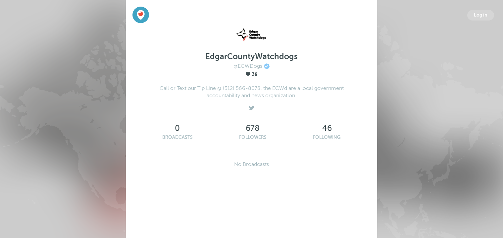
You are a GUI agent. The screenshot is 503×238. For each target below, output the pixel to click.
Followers (253, 137)
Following (327, 137)
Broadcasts (177, 137)
